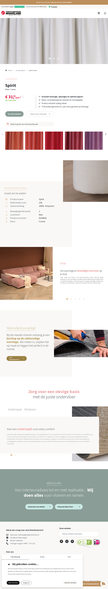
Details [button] (42, 557)
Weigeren (26, 583)
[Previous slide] (2, 134)
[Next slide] (105, 134)
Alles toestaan (13, 583)
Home (8, 70)
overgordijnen (20, 70)
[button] (54, 2)
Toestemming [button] (15, 557)
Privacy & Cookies (94, 581)
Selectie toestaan (70, 583)
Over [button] (69, 557)
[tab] (49, 58)
